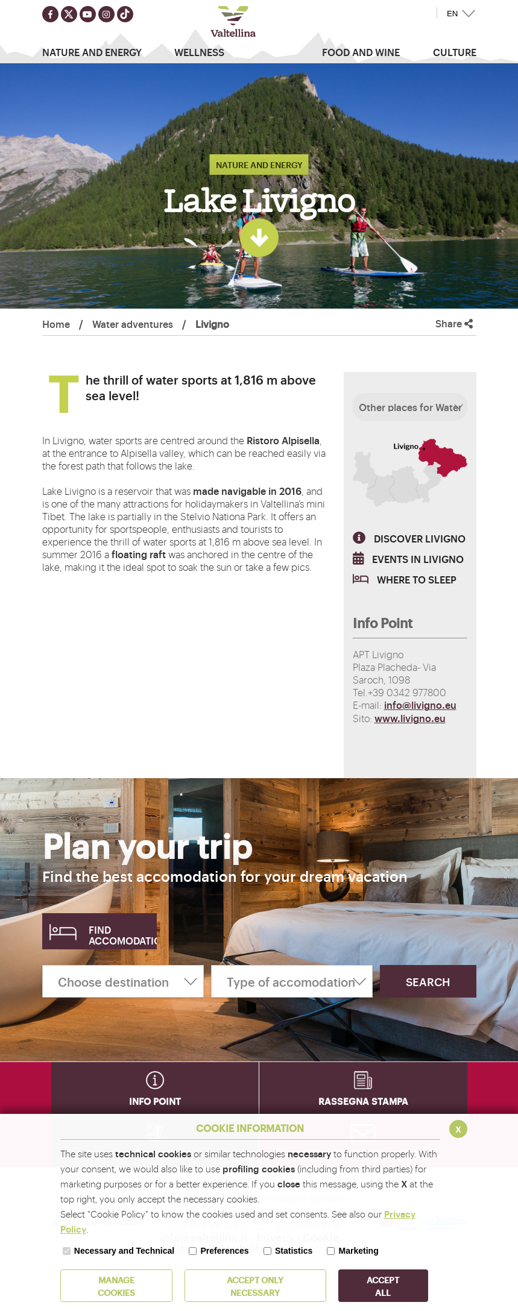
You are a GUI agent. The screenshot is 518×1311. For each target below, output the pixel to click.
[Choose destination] (123, 981)
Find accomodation (123, 935)
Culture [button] (454, 52)
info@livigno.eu (420, 704)
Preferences (224, 1251)
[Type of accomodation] (292, 981)
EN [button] (452, 13)
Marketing (359, 1251)
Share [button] (454, 323)
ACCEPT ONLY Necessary (255, 1286)
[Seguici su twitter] (69, 14)
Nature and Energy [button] (92, 52)
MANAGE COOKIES (116, 1286)
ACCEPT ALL (383, 1286)
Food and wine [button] (361, 52)
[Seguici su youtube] (88, 14)
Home (56, 323)
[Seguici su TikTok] (125, 14)
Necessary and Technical (124, 1251)
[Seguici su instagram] (106, 14)
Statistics (293, 1251)
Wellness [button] (199, 52)
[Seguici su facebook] (50, 14)
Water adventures (132, 323)
